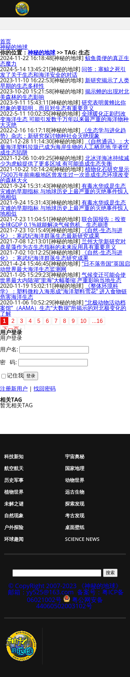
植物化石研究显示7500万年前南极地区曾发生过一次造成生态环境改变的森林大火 (64, 174)
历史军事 (14, 480)
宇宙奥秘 (74, 456)
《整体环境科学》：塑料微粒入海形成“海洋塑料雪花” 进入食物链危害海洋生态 (63, 291)
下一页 (10, 329)
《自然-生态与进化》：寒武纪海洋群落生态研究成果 (61, 255)
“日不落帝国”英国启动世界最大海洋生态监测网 (65, 266)
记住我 (15, 375)
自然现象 (14, 515)
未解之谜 (14, 503)
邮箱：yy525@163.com (41, 592)
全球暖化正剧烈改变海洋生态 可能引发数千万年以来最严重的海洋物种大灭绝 (64, 119)
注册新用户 (14, 388)
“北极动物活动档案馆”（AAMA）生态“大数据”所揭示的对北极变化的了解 (63, 308)
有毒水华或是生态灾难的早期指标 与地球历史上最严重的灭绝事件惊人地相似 (64, 191)
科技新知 (14, 456)
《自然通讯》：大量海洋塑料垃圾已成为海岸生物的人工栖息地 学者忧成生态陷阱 (64, 146)
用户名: (9, 349)
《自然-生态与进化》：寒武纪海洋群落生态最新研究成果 (61, 233)
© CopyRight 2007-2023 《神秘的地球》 (65, 586)
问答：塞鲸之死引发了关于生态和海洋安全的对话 (63, 71)
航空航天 (14, 468)
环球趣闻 (14, 539)
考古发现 (74, 515)
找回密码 (45, 388)
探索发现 (74, 503)
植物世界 (14, 491)
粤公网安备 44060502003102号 (69, 602)
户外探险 (14, 527)
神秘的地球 (14, 47)
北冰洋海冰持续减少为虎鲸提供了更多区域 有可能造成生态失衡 (64, 160)
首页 (5, 41)
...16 (97, 321)
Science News (82, 539)
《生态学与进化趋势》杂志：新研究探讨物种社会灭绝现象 (63, 133)
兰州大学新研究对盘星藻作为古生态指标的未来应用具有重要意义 (63, 244)
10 (83, 321)
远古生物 (74, 491)
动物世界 (74, 480)
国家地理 (74, 468)
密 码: (8, 362)
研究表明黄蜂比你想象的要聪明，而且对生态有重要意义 (63, 105)
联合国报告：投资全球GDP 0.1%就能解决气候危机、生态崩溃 (63, 221)
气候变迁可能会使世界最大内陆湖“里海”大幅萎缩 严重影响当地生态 (63, 277)
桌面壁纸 (74, 527)
